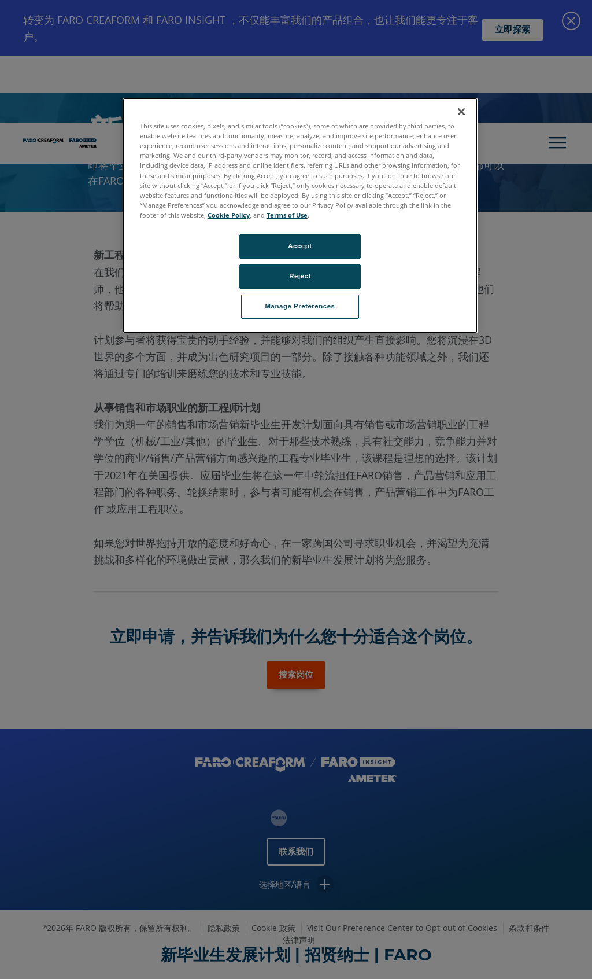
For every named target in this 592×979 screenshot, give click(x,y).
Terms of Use (287, 215)
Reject (300, 276)
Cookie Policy (229, 215)
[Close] (461, 111)
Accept (300, 245)
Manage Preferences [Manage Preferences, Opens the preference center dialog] (300, 306)
